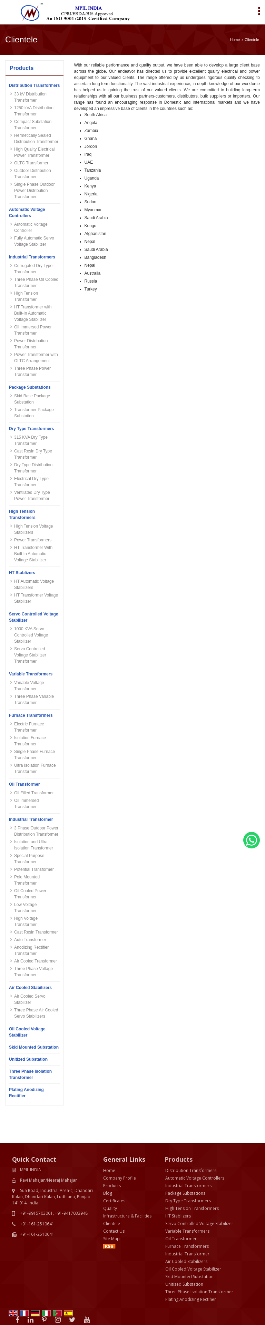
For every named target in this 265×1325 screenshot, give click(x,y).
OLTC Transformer (31, 163)
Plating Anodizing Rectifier (26, 1092)
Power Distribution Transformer (31, 343)
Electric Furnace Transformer (29, 727)
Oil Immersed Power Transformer (33, 330)
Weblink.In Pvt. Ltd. (79, 1314)
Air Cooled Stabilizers (30, 987)
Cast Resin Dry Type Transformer (33, 454)
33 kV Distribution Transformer (30, 97)
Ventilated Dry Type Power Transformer (32, 495)
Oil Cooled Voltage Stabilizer (27, 1032)
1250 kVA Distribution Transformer (33, 110)
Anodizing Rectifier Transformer (31, 950)
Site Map (111, 1208)
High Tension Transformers (22, 514)
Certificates (114, 1170)
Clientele (111, 1193)
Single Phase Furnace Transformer (34, 754)
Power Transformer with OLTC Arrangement (36, 357)
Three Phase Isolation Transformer (30, 1074)
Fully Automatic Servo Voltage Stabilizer (34, 241)
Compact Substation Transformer (32, 124)
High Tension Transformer (26, 296)
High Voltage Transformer (26, 921)
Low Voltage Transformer (25, 907)
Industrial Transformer (31, 819)
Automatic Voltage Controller (31, 227)
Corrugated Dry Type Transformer (33, 268)
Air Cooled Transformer (35, 961)
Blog (107, 1162)
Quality (110, 1178)
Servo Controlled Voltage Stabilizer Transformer (30, 655)
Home (235, 40)
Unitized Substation (28, 1059)
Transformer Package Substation (34, 412)
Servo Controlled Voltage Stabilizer (33, 617)
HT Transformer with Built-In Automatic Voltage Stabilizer (32, 313)
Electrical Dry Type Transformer (31, 481)
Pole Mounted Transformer (27, 880)
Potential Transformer (34, 869)
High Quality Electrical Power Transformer (34, 152)
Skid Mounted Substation (34, 1047)
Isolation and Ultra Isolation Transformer (33, 844)
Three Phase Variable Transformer (34, 699)
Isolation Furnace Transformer (30, 740)
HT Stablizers (22, 572)
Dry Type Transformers (31, 428)
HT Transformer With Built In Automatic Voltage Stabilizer (33, 553)
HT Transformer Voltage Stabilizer (36, 598)
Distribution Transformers (34, 85)
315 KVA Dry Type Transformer (31, 440)
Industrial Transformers (32, 257)
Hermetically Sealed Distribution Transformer (36, 138)
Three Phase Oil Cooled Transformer (36, 282)
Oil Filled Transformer (34, 793)
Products (21, 68)
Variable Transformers (30, 674)
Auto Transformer (30, 939)
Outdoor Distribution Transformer (32, 173)
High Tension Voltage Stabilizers (33, 529)
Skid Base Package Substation (32, 399)
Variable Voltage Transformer (29, 685)
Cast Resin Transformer (36, 932)
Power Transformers (32, 540)
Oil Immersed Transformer (26, 803)
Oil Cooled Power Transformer (30, 893)
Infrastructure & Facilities (127, 1185)
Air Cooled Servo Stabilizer (30, 999)
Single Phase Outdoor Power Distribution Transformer (34, 190)
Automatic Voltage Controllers (27, 212)
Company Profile (119, 1147)
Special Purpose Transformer (29, 858)
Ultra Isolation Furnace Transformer (35, 768)
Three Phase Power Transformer (32, 371)
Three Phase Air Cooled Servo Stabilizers (36, 1013)
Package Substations (30, 387)
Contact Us (114, 1200)
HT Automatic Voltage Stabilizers (34, 584)
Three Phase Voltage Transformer (33, 971)
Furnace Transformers (31, 715)
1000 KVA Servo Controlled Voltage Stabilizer (31, 635)
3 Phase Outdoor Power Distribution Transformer (36, 831)
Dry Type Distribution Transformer (33, 467)
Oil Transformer (24, 784)
